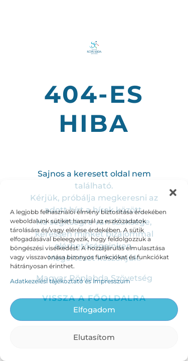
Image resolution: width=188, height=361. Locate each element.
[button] (173, 193)
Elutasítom (94, 337)
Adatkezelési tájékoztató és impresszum (70, 281)
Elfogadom (94, 309)
